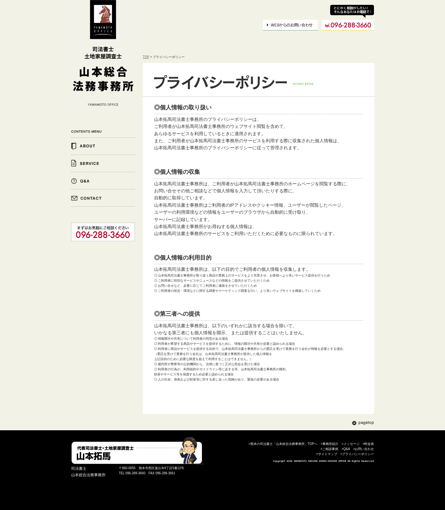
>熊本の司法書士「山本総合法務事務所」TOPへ (282, 444)
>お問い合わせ (363, 449)
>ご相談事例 (329, 449)
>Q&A (345, 449)
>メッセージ (351, 444)
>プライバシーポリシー (357, 454)
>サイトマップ (326, 454)
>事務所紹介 (329, 444)
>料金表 (368, 444)
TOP (146, 57)
